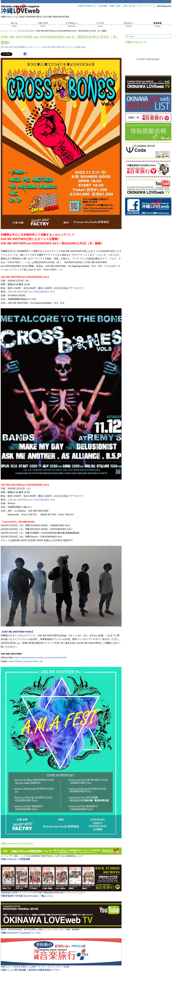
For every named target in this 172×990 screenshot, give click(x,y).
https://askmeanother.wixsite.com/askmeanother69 (40, 657)
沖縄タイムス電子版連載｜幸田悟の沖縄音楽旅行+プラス (30, 970)
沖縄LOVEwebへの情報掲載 (15, 859)
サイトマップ (144, 6)
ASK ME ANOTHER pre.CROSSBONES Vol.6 (31, 499)
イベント (13, 31)
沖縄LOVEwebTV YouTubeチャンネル (21, 932)
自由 (83, 47)
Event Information (26, 31)
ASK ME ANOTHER (9, 47)
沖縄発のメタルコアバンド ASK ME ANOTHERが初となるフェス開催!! (50, 47)
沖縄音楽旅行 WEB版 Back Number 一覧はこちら (27, 896)
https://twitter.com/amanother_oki (26, 661)
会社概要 (103, 6)
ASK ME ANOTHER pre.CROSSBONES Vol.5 (31, 291)
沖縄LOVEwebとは (87, 6)
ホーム (4, 31)
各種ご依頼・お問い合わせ (122, 6)
